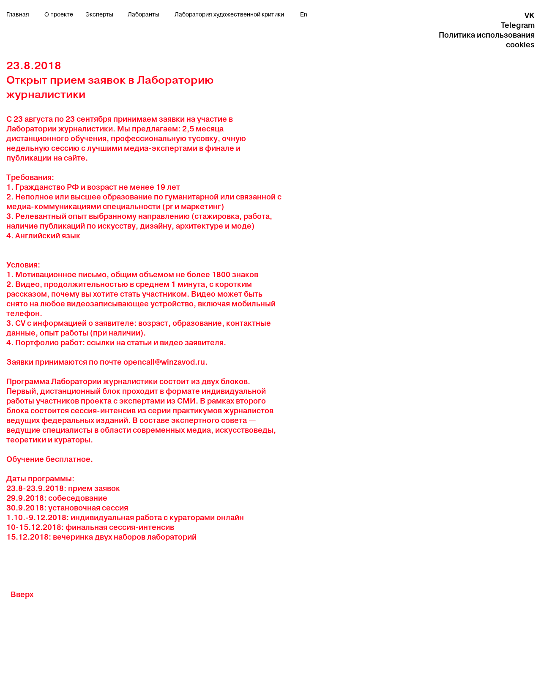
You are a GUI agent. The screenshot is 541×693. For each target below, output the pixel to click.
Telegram (518, 25)
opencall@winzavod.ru (164, 362)
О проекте (58, 15)
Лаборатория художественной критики (229, 15)
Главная (17, 15)
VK (530, 15)
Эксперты (99, 15)
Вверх (22, 594)
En (303, 15)
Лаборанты (143, 15)
